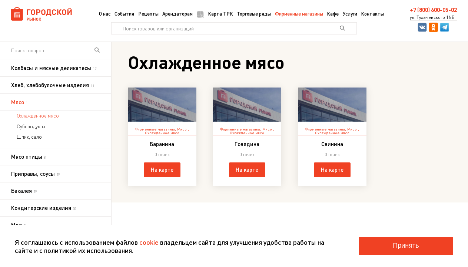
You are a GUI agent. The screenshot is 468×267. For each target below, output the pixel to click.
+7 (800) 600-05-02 (433, 10)
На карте (162, 169)
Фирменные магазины (299, 13)
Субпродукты (31, 126)
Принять (406, 245)
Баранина (162, 144)
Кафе (333, 13)
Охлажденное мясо (38, 116)
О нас (105, 13)
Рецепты (148, 13)
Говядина (247, 144)
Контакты (372, 13)
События (124, 13)
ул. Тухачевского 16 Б (432, 17)
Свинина (332, 144)
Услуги (350, 13)
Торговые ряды (254, 13)
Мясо (182, 129)
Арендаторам (177, 13)
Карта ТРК (215, 14)
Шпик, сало (29, 137)
